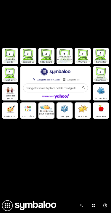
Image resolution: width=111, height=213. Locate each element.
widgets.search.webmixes (79, 80)
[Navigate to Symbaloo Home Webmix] (28, 205)
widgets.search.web (46, 80)
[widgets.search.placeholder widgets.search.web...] (55, 88)
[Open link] (10, 56)
